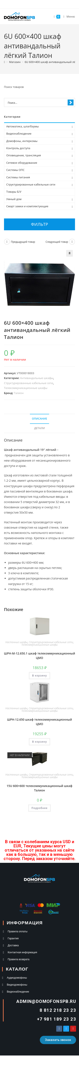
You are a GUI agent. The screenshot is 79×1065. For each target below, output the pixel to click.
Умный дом (13, 199)
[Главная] (4, 62)
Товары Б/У (13, 192)
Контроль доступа (18, 148)
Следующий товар (57, 242)
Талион (19, 393)
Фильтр (39, 224)
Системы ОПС (15, 170)
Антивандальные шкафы (36, 378)
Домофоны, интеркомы (21, 141)
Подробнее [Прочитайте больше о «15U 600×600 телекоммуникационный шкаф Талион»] (39, 808)
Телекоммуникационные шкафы (25, 388)
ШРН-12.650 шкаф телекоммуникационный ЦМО (39, 721)
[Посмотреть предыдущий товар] (7, 242)
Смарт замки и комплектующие (27, 206)
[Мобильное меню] (67, 16)
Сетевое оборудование (21, 163)
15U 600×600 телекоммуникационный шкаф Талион (39, 788)
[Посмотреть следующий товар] (72, 242)
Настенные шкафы (16, 642)
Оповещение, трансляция (23, 155)
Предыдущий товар (23, 242)
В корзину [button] (39, 675)
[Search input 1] (37, 102)
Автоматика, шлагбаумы (22, 126)
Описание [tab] (39, 418)
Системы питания (18, 177)
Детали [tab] (39, 428)
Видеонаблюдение (18, 133)
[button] (69, 253)
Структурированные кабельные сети (28, 383)
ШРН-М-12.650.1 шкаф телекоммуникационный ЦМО (39, 655)
